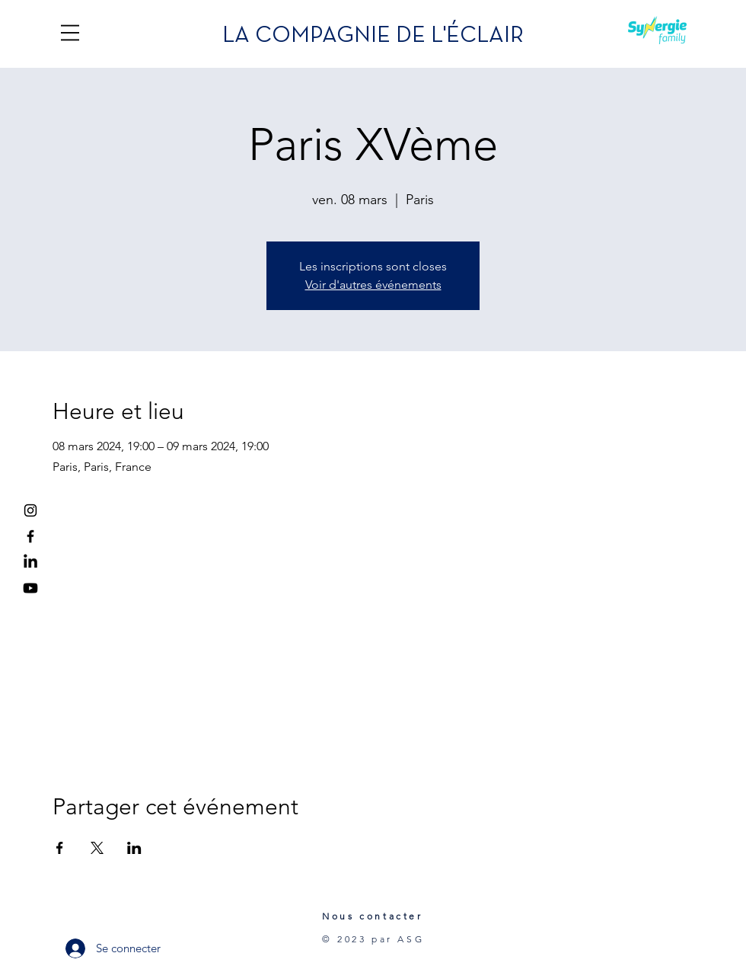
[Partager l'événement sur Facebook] (60, 848)
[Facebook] (30, 536)
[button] (70, 33)
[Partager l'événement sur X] (97, 848)
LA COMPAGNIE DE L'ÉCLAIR (373, 36)
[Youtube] (30, 588)
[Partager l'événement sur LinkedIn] (134, 848)
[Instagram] (30, 510)
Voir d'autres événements (373, 284)
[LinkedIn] (30, 562)
